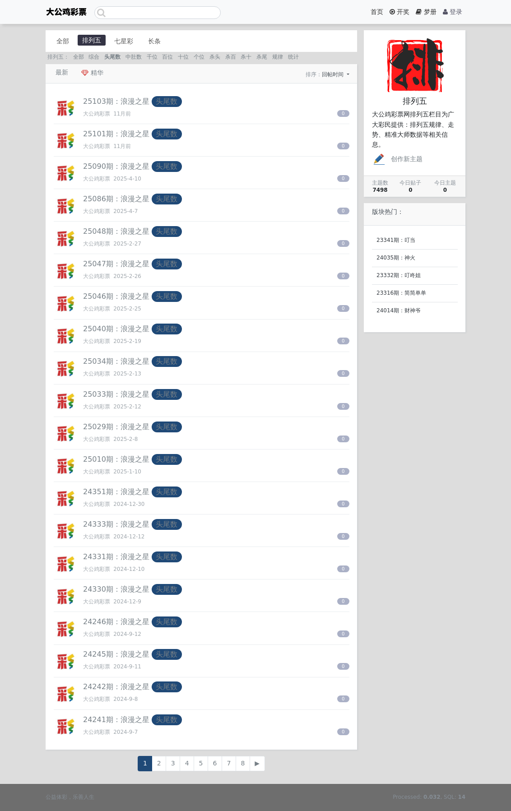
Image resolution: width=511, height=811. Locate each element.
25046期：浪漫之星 (116, 296)
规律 (277, 57)
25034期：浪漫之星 (116, 361)
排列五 (91, 40)
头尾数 (112, 57)
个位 (199, 57)
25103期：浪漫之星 (116, 101)
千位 (152, 57)
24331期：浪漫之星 (116, 556)
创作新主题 (397, 158)
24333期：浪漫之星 (116, 524)
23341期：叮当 (395, 240)
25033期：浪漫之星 (116, 394)
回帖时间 (333, 74)
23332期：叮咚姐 (398, 275)
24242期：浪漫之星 (116, 686)
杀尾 (261, 57)
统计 (293, 57)
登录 (452, 11)
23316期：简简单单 (401, 293)
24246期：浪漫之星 (116, 621)
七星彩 (123, 41)
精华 (92, 72)
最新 (62, 72)
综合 (93, 57)
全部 (62, 41)
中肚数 (133, 57)
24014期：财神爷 (398, 310)
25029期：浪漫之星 (116, 426)
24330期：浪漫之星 (116, 589)
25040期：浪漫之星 (116, 328)
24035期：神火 (395, 258)
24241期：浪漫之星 (116, 719)
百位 (167, 57)
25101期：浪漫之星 (116, 134)
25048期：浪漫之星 (116, 231)
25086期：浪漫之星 (116, 199)
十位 (183, 57)
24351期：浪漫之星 (116, 491)
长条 (154, 41)
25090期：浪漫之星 (116, 166)
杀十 (246, 57)
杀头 (214, 57)
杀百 (230, 57)
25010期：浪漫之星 (116, 459)
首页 (377, 11)
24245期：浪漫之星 (116, 654)
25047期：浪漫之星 (116, 264)
